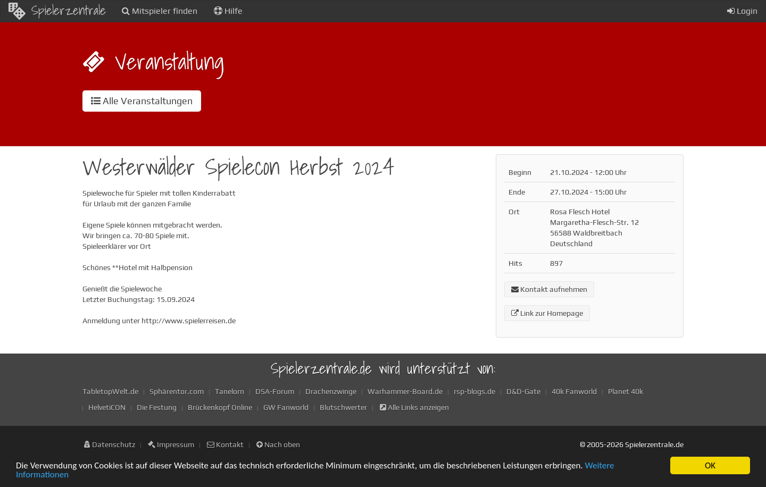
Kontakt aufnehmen (549, 289)
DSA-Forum (274, 391)
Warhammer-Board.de (405, 391)
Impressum (171, 444)
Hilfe (228, 11)
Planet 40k (625, 391)
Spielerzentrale (57, 10)
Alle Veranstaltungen (142, 100)
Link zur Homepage (547, 313)
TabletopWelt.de (110, 391)
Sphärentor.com (176, 391)
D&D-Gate (523, 391)
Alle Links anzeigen (414, 407)
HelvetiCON (107, 407)
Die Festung (157, 407)
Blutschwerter (343, 407)
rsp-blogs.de (474, 391)
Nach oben (278, 444)
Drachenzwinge (330, 391)
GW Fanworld (286, 407)
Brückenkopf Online (220, 407)
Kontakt (225, 444)
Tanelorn (229, 391)
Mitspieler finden (159, 11)
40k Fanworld (574, 391)
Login (742, 11)
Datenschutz (109, 444)
